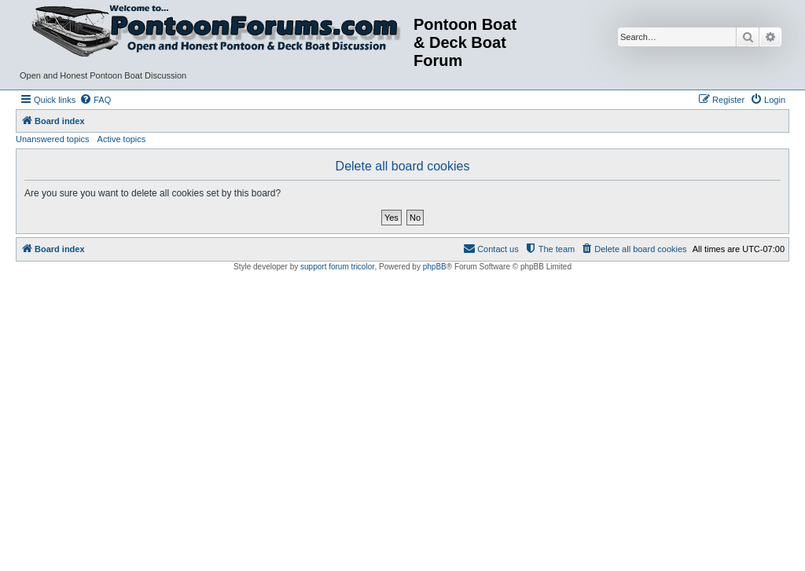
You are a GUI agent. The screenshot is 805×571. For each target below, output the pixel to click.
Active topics (121, 139)
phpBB (435, 266)
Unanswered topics (53, 139)
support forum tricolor (337, 266)
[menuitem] (95, 99)
